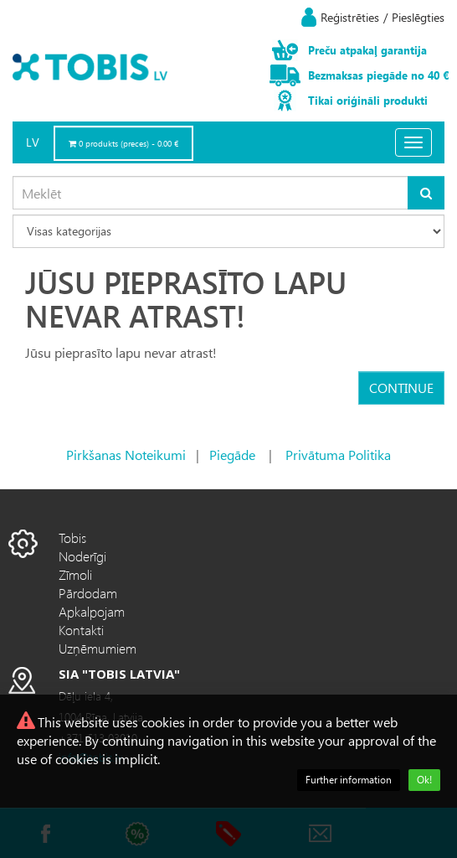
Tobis (72, 537)
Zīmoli (75, 574)
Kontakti (81, 629)
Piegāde (232, 454)
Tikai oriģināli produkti (368, 100)
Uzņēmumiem (97, 648)
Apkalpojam (92, 611)
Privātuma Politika (338, 454)
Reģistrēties (350, 17)
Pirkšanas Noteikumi (126, 454)
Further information (349, 779)
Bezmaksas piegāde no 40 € (378, 75)
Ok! (424, 779)
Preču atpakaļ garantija (367, 50)
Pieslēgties (418, 17)
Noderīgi (82, 556)
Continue (401, 387)
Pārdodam (88, 593)
